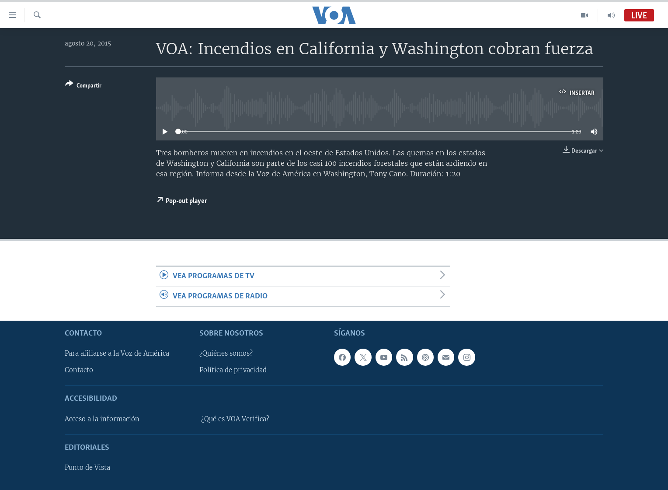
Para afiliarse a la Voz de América (117, 353)
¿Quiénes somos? (226, 353)
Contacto (79, 370)
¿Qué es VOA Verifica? (235, 419)
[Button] (83, 86)
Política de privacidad (233, 370)
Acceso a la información (102, 419)
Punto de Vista (87, 468)
